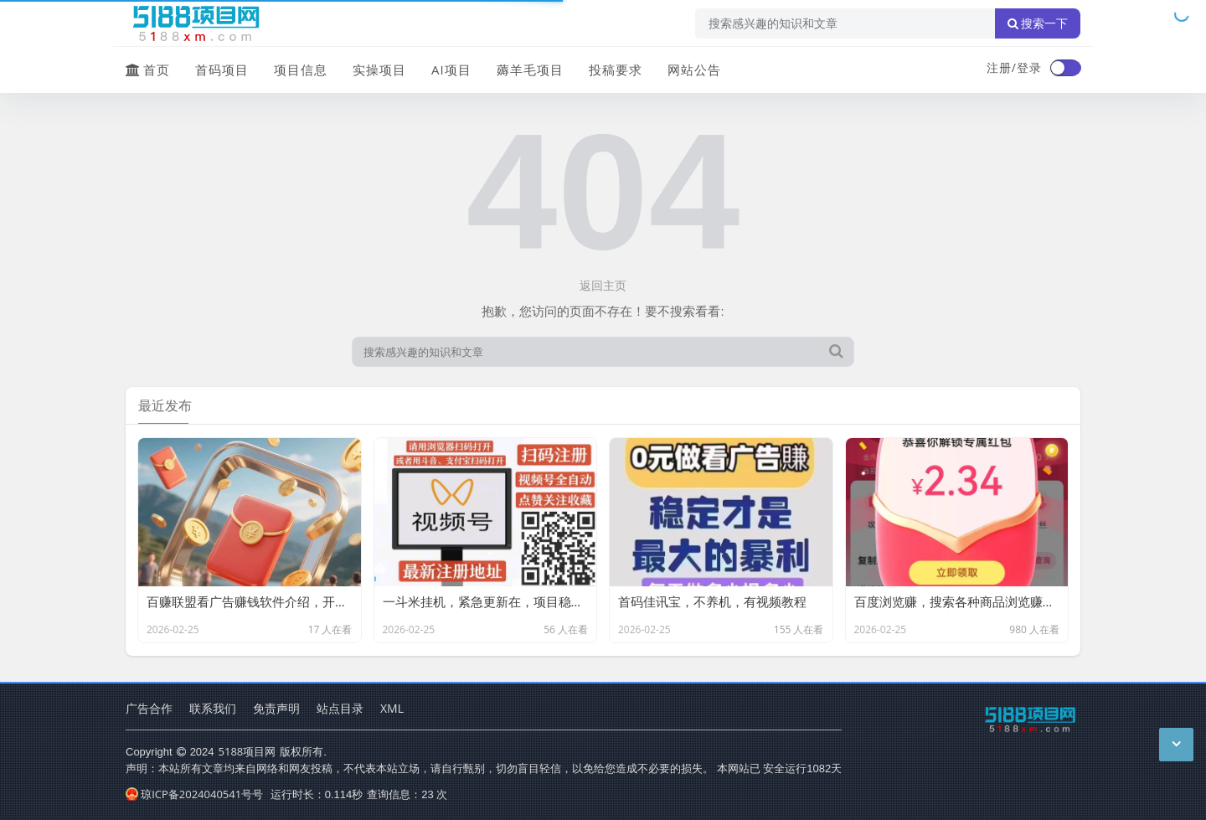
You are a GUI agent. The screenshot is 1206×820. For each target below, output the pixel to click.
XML (392, 708)
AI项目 (451, 69)
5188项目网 (247, 751)
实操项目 (379, 69)
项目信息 (300, 69)
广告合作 (149, 708)
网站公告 (694, 69)
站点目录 (340, 708)
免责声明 (276, 708)
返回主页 (603, 285)
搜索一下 (1038, 23)
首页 (148, 69)
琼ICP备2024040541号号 (194, 794)
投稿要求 (615, 69)
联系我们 (212, 708)
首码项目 (222, 69)
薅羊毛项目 (530, 69)
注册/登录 (1014, 67)
